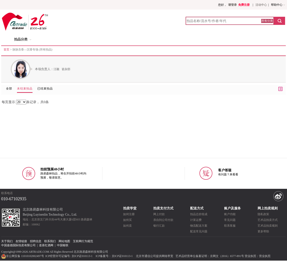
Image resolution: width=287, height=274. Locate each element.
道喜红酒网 (46, 245)
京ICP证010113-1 (82, 256)
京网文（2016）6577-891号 (227, 256)
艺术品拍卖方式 (268, 220)
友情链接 (21, 241)
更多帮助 (263, 231)
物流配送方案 (198, 225)
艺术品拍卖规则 (268, 225)
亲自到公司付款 (163, 220)
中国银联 (62, 245)
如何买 (127, 220)
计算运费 (196, 220)
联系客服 (230, 225)
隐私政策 (263, 214)
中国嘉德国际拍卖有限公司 (18, 245)
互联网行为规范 (83, 241)
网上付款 (159, 214)
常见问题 (230, 220)
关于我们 (7, 241)
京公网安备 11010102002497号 (23, 256)
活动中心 (261, 4)
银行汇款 (159, 225)
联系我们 (50, 241)
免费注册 (244, 4)
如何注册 (129, 214)
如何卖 (127, 225)
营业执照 (264, 256)
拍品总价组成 (198, 214)
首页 (6, 49)
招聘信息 (35, 241)
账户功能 (230, 214)
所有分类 (267, 20)
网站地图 (64, 241)
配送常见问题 (198, 231)
